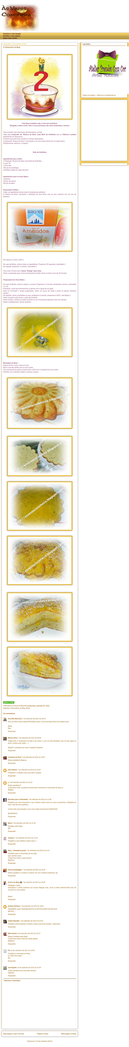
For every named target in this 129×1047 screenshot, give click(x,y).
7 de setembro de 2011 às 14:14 (37, 850)
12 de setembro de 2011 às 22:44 (29, 967)
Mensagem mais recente (13, 1034)
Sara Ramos (12, 770)
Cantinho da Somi (14, 757)
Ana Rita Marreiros (15, 718)
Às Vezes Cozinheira (16, 11)
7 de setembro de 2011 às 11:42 (24, 823)
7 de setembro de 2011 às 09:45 (29, 738)
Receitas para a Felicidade (18, 799)
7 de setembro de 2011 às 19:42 (32, 906)
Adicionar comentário (12, 980)
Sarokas (11, 838)
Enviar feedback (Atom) (44, 1041)
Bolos (28, 708)
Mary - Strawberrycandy (17, 850)
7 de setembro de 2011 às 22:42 (31, 921)
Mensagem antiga (68, 1034)
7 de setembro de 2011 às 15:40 (34, 870)
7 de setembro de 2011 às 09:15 (34, 718)
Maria (10, 823)
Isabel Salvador (14, 921)
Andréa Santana (14, 906)
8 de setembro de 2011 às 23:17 (28, 933)
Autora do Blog (18, 706)
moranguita (12, 967)
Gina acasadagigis (15, 870)
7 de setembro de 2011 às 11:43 (26, 838)
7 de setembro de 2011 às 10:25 (33, 757)
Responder (12, 731)
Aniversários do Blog (18, 708)
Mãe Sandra (12, 933)
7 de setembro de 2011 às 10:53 (29, 770)
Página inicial (42, 1034)
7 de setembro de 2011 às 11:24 (20, 782)
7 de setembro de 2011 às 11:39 (39, 799)
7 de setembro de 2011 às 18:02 (33, 882)
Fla (9, 950)
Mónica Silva (13, 738)
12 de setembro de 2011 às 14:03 (23, 950)
